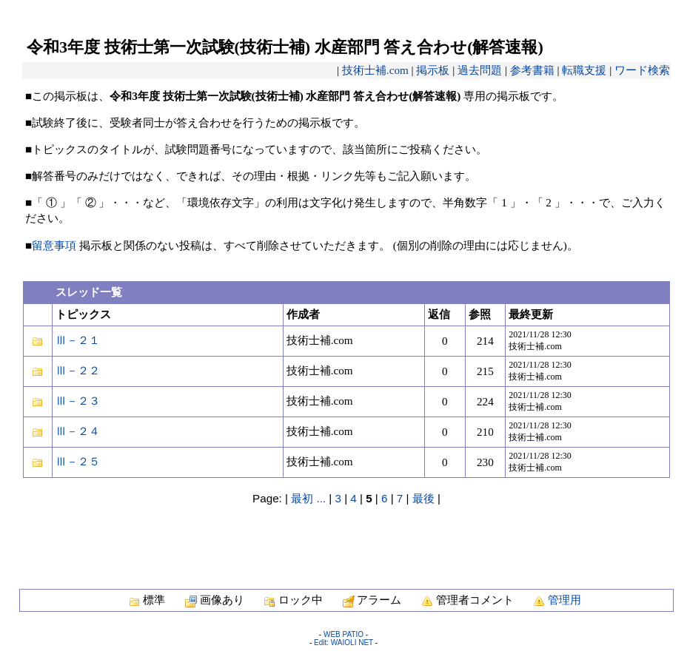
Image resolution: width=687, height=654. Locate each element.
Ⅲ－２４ (78, 431)
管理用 (564, 599)
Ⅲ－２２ (78, 370)
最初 (302, 498)
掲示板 (432, 70)
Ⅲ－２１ (78, 340)
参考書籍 (532, 70)
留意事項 (54, 245)
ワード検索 (642, 70)
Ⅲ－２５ (78, 461)
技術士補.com (375, 70)
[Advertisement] (346, 539)
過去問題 (480, 70)
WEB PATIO (343, 634)
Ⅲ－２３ (78, 400)
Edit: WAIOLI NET (343, 642)
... (321, 498)
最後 (423, 498)
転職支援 (584, 70)
